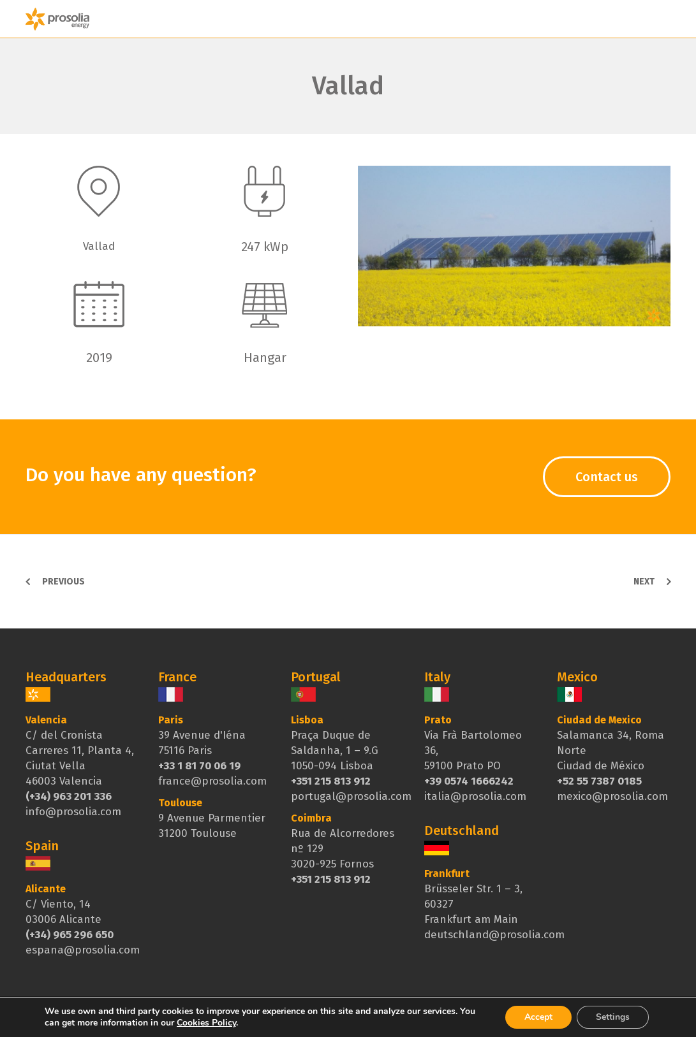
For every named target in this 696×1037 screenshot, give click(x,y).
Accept (538, 1017)
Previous (63, 581)
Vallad (348, 86)
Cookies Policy (206, 1023)
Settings (613, 1017)
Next (644, 581)
